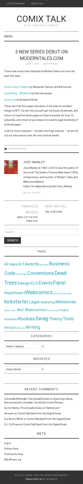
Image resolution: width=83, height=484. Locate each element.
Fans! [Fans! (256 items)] (59, 283)
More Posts (32, 192)
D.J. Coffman (11, 424)
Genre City (10, 99)
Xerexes (9, 413)
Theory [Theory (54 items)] (55, 318)
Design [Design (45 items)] (24, 283)
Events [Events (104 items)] (46, 283)
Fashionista (33, 479)
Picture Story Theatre (16, 86)
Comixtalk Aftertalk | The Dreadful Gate (26, 398)
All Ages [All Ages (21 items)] (10, 264)
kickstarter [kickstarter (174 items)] (16, 302)
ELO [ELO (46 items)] (34, 283)
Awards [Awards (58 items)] (32, 264)
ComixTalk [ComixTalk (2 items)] (21, 274)
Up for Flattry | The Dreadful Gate (23, 408)
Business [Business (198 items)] (59, 264)
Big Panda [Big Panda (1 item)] (44, 265)
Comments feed (13, 454)
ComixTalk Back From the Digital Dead (39, 413)
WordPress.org (12, 459)
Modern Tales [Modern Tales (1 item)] (10, 310)
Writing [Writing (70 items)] (33, 327)
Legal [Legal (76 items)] (35, 301)
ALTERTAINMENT (16, 3)
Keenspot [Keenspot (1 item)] (67, 293)
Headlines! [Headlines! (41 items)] (14, 292)
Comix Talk (41, 19)
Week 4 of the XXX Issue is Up (27, 219)
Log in (7, 443)
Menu (8, 36)
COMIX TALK (37, 3)
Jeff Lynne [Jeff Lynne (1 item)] (58, 293)
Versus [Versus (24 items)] (10, 327)
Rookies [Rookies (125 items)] (26, 318)
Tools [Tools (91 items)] (68, 318)
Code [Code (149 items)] (9, 273)
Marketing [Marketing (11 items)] (48, 302)
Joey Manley (50, 63)
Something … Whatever (17, 93)
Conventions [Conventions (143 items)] (40, 273)
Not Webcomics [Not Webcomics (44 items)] (31, 309)
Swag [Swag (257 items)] (41, 318)
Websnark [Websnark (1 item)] (20, 328)
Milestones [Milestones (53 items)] (65, 301)
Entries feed (11, 448)
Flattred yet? (53, 408)
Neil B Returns (53, 211)
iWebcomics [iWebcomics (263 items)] (38, 292)
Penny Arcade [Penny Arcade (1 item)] (53, 310)
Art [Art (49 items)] (21, 264)
